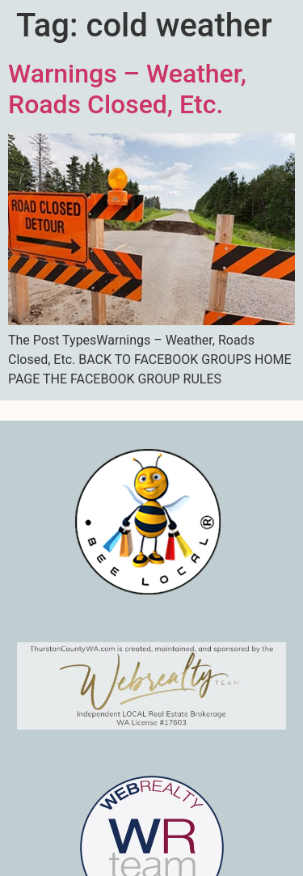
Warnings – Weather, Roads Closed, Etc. (127, 89)
